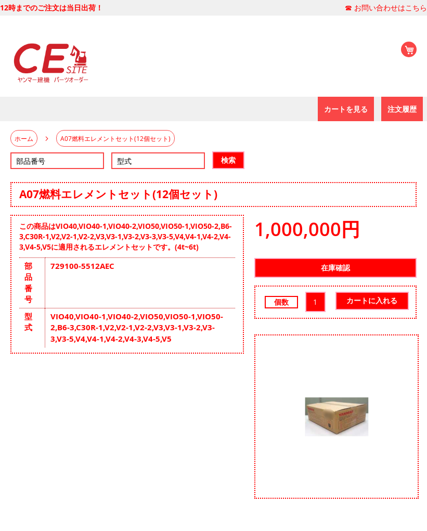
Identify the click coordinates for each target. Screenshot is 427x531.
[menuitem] (346, 109)
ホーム (24, 138)
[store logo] (49, 60)
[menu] (4, 109)
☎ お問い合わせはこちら (386, 7)
